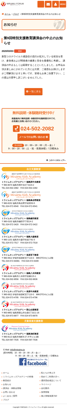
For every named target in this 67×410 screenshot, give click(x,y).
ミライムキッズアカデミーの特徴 (18, 377)
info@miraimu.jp (17, 350)
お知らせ (7, 384)
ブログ (16, 14)
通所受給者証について (51, 380)
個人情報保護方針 (49, 396)
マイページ (55, 4)
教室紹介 (7, 380)
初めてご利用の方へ (50, 377)
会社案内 (45, 388)
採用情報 (45, 392)
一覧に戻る (35, 91)
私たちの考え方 (48, 373)
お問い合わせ (48, 4)
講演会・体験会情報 (12, 388)
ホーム (8, 14)
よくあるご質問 (10, 396)
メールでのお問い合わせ (32, 137)
